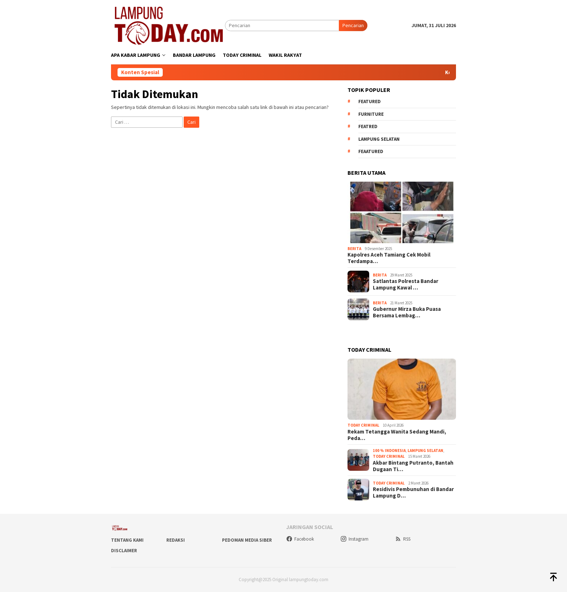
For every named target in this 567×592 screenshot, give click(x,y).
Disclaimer (124, 550)
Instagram (354, 539)
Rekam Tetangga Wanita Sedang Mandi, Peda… (397, 434)
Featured (369, 101)
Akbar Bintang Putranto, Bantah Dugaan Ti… (413, 466)
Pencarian (353, 25)
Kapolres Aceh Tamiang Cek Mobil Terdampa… (389, 258)
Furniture (371, 114)
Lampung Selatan (379, 139)
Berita (354, 248)
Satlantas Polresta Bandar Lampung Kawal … (405, 284)
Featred (368, 126)
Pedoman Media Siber (247, 540)
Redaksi (175, 540)
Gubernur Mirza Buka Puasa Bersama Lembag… (407, 312)
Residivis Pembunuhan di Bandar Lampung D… (413, 492)
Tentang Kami (127, 540)
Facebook (300, 539)
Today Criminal (363, 425)
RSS (402, 539)
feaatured (370, 151)
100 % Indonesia (389, 450)
